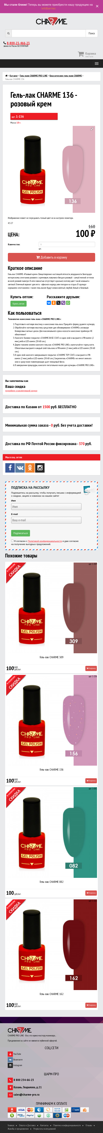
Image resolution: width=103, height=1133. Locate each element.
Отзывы (89, 1125)
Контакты (44, 1125)
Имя (13, 500)
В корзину (91, 668)
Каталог (14, 75)
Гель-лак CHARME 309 (51, 657)
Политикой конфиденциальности (45, 541)
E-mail (14, 514)
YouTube (14, 1053)
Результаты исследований (44, 1128)
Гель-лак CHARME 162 (51, 994)
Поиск (92, 33)
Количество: (14, 244)
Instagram (15, 1065)
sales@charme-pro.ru (26, 1094)
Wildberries (48, 8)
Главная (11, 1125)
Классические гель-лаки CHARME (66, 75)
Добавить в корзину (51, 257)
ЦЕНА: (13, 234)
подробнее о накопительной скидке (21, 390)
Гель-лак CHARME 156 (51, 769)
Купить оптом (18, 303)
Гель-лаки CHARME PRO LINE (33, 75)
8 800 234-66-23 (24, 1080)
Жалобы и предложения (18, 1128)
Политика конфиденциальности (67, 1125)
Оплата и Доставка (27, 1125)
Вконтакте (15, 1059)
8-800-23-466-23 (18, 43)
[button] (92, 129)
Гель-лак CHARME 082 (51, 882)
